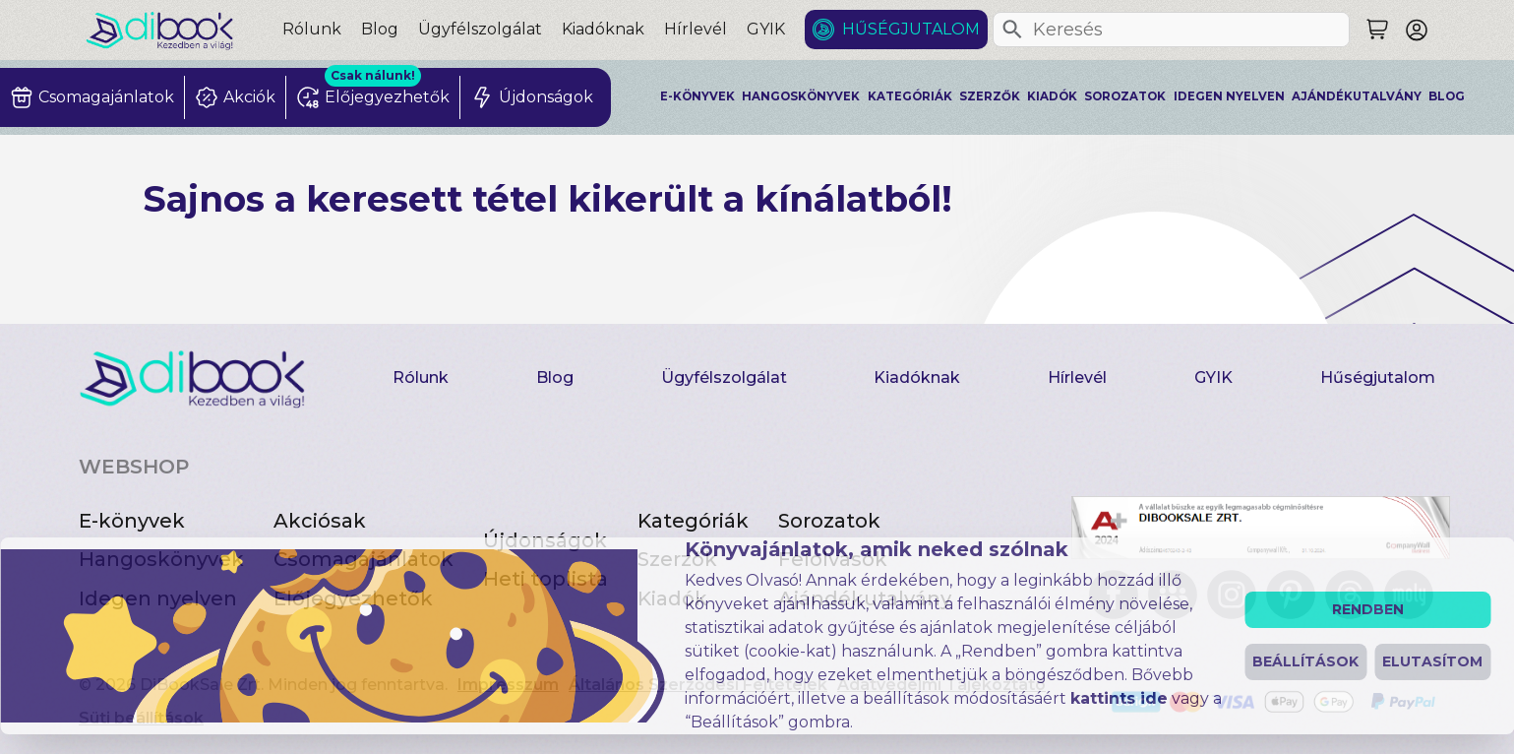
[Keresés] (1012, 29)
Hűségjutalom (911, 29)
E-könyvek (697, 96)
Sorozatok (1125, 96)
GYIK (766, 29)
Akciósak (319, 521)
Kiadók (1052, 96)
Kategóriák (910, 96)
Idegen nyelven (1229, 96)
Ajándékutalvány (1357, 96)
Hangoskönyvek (801, 96)
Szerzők (989, 96)
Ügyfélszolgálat (480, 29)
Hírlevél (695, 29)
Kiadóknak (603, 29)
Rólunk (311, 29)
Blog (379, 29)
